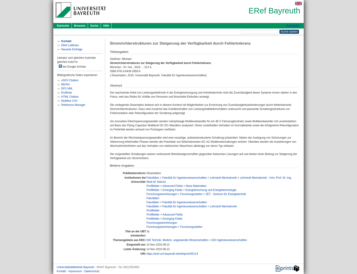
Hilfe (106, 25)
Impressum (75, 271)
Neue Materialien (196, 186)
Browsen (80, 25)
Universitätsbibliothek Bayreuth (76, 267)
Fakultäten (152, 177)
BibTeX (65, 84)
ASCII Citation (69, 80)
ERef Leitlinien (70, 45)
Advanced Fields (173, 186)
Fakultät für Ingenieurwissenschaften (184, 177)
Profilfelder (152, 186)
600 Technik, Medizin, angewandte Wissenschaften (177, 240)
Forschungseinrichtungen (161, 194)
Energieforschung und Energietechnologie (211, 190)
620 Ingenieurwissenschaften (229, 240)
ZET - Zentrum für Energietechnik (226, 194)
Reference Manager (73, 105)
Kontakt (62, 271)
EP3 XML (67, 88)
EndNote (66, 92)
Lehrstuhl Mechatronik (223, 177)
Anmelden (293, 25)
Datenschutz (91, 271)
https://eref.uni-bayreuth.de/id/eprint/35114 (172, 253)
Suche (94, 25)
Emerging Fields (172, 190)
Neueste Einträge (71, 49)
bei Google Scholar (72, 66)
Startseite (63, 25)
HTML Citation (70, 96)
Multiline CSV (69, 100)
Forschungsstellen (191, 194)
